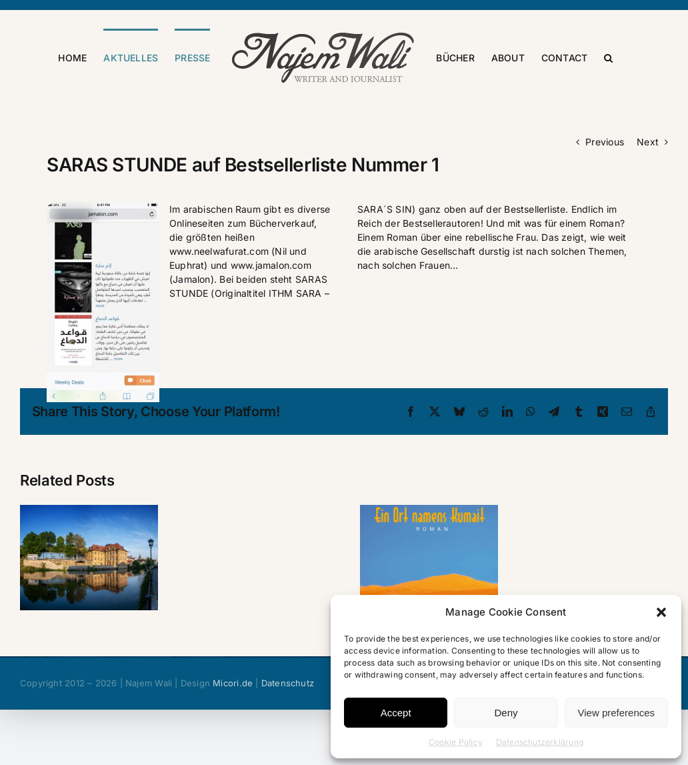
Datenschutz (287, 739)
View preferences (616, 712)
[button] (661, 612)
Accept (396, 712)
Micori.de (233, 739)
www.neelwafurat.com (219, 307)
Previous (604, 197)
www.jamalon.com (271, 321)
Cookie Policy (456, 742)
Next (648, 197)
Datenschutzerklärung (539, 742)
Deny (505, 712)
